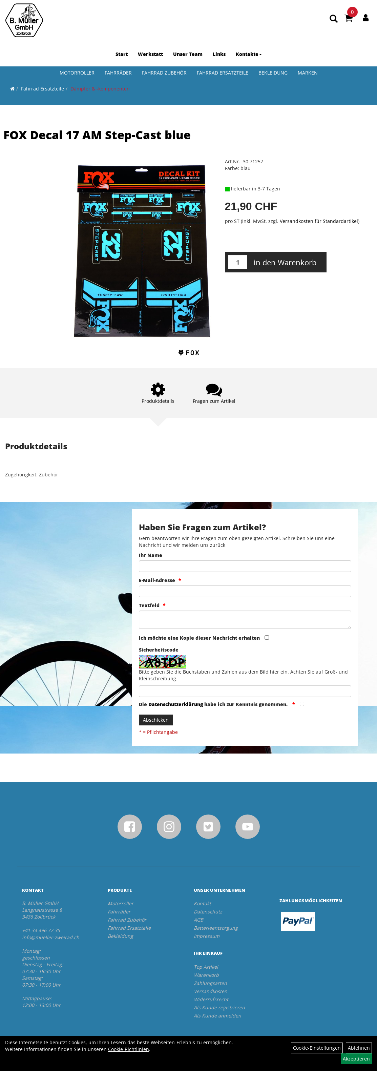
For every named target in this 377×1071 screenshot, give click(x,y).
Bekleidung (273, 72)
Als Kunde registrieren (219, 1007)
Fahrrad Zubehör (164, 72)
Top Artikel (206, 967)
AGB (198, 919)
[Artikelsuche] (334, 19)
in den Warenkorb (285, 262)
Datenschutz (208, 911)
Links (219, 54)
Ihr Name (150, 555)
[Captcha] (245, 691)
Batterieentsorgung (216, 928)
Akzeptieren (356, 1058)
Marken (308, 72)
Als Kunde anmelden (217, 1015)
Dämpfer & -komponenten (100, 88)
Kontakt (202, 903)
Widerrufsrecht (211, 999)
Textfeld (149, 605)
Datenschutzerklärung (175, 704)
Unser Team (188, 54)
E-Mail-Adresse (157, 580)
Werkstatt (150, 54)
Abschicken (156, 720)
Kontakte (249, 54)
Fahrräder (118, 72)
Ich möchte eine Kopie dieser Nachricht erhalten (199, 638)
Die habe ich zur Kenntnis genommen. (214, 704)
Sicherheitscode (159, 649)
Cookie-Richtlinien (128, 1049)
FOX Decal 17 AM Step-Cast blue (97, 135)
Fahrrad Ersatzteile (222, 72)
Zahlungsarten (210, 983)
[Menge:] (237, 262)
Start (122, 54)
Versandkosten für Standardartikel (319, 221)
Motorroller (77, 72)
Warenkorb (206, 975)
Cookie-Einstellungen (317, 1048)
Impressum (206, 936)
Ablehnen (359, 1048)
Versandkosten (210, 991)
